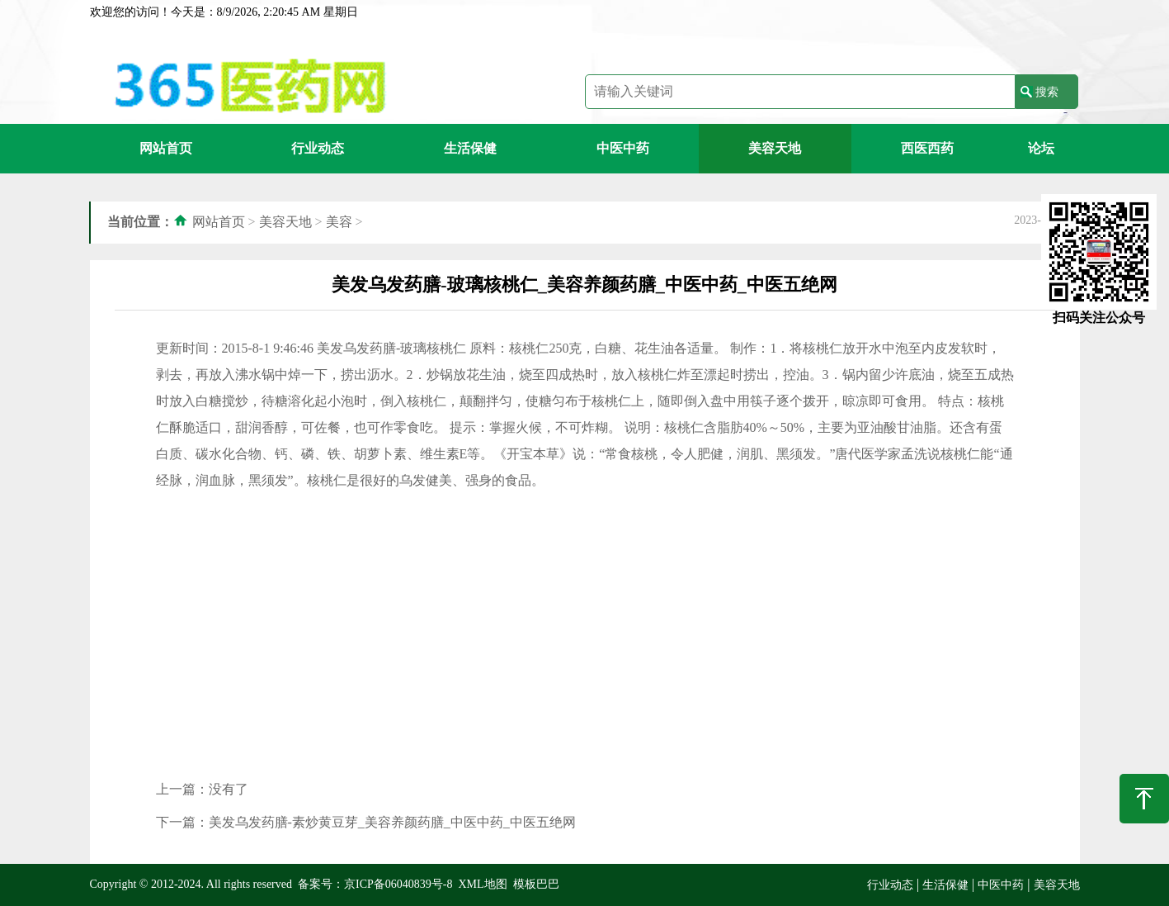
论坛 (1041, 148)
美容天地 (774, 148)
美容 (339, 222)
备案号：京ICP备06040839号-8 (375, 884)
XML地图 (482, 884)
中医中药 (622, 148)
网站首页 (165, 148)
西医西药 (927, 148)
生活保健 (470, 148)
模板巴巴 (536, 884)
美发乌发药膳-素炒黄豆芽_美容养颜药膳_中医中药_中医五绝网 (392, 822)
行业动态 (317, 148)
